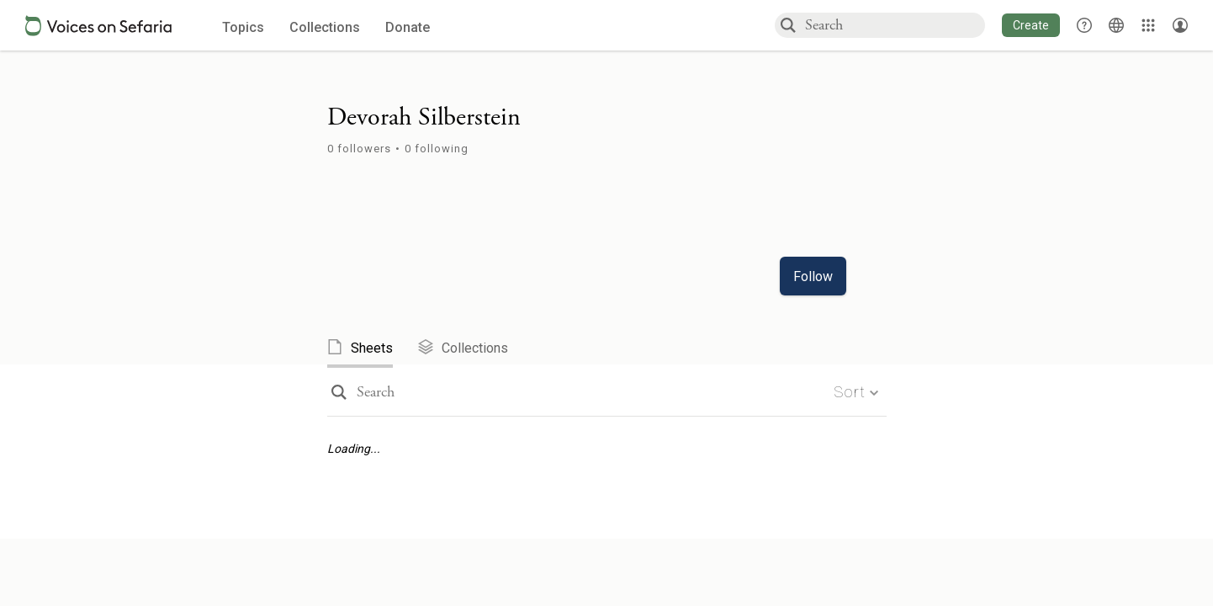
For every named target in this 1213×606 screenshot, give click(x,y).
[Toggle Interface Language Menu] (1116, 25)
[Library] (1148, 25)
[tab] (372, 348)
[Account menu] (1180, 25)
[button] (1031, 25)
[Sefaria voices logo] (98, 25)
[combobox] (894, 24)
